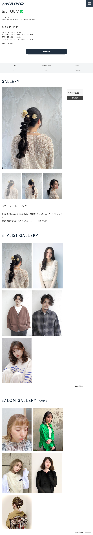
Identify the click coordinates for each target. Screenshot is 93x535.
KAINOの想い (78, 499)
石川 (39, 502)
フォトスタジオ (52, 503)
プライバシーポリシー (81, 512)
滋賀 (30, 512)
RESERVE (46, 51)
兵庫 (30, 519)
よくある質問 (14, 504)
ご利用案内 (14, 501)
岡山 (39, 505)
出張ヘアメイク (64, 500)
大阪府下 (32, 509)
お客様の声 (14, 508)
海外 (39, 515)
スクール (63, 504)
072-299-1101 (10, 27)
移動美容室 (51, 499)
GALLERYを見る (73, 93)
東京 (30, 502)
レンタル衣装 (52, 508)
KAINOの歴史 (78, 502)
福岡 (39, 509)
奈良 (30, 515)
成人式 (62, 508)
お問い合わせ (78, 516)
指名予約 (75, 98)
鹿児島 (40, 512)
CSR (75, 509)
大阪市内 (32, 505)
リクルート (77, 506)
